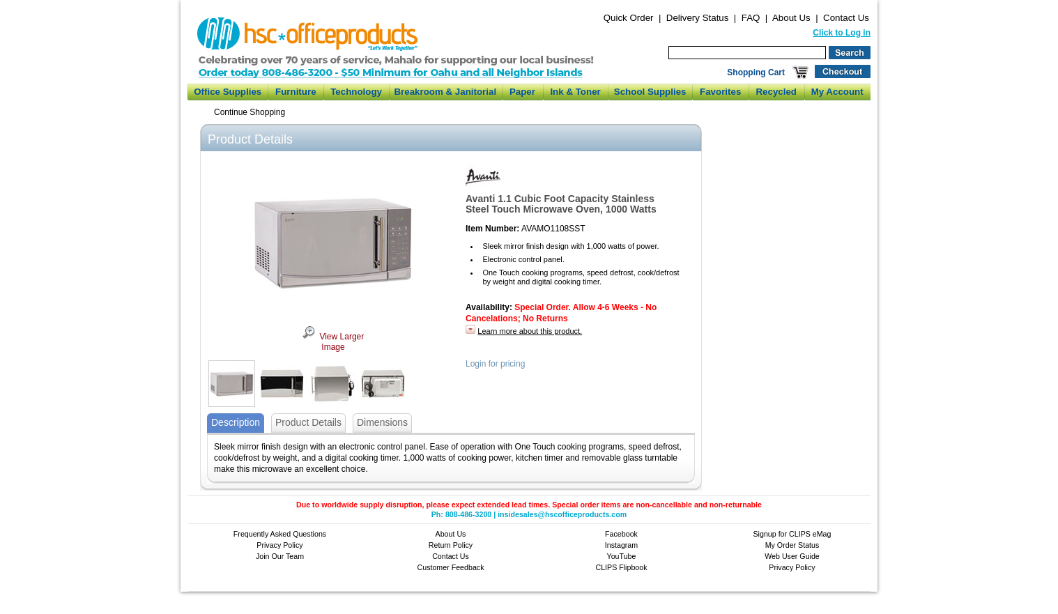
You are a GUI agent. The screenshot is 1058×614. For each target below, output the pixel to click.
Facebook (621, 534)
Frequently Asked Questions (279, 534)
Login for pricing (495, 364)
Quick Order (629, 18)
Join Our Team (280, 556)
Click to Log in (842, 33)
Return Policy (451, 545)
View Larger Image (333, 342)
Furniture (295, 91)
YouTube (621, 556)
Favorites (720, 91)
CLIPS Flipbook (621, 567)
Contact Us (846, 18)
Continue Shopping (249, 112)
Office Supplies (227, 91)
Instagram (621, 545)
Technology (356, 91)
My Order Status (792, 545)
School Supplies (650, 91)
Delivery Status (697, 18)
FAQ (751, 18)
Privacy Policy (279, 545)
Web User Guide (792, 556)
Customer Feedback (450, 567)
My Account (837, 91)
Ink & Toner (575, 91)
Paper (522, 91)
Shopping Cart (756, 72)
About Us (791, 18)
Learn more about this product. (529, 331)
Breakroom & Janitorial (445, 91)
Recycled (776, 91)
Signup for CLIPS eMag (792, 534)
